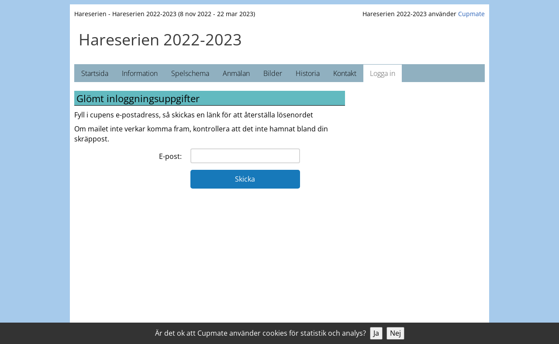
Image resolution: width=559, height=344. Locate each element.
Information (140, 73)
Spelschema (190, 73)
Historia (308, 73)
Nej (395, 333)
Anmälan (236, 73)
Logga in (382, 73)
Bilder (272, 73)
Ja (376, 333)
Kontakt (344, 73)
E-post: (170, 156)
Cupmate (471, 14)
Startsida (94, 73)
